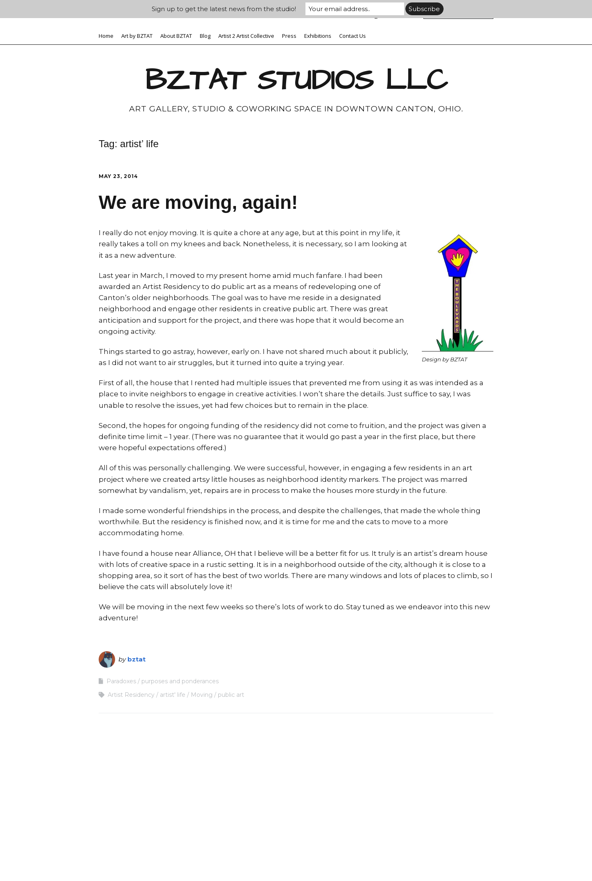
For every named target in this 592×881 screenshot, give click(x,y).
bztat (136, 659)
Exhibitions (317, 35)
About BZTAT (176, 35)
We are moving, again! (198, 202)
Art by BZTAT (137, 35)
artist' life (172, 694)
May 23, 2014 (118, 176)
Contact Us (352, 35)
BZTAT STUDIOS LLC (296, 80)
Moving (202, 694)
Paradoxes (121, 681)
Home (106, 35)
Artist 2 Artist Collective (246, 35)
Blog (205, 35)
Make (248, 858)
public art (231, 694)
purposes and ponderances (180, 681)
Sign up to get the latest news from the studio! (224, 9)
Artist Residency (131, 694)
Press (289, 35)
